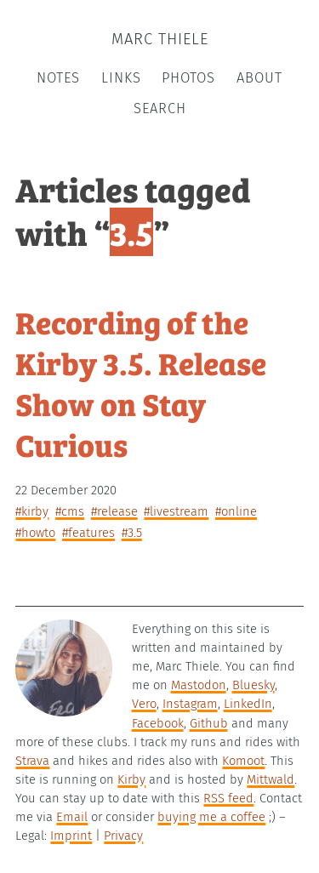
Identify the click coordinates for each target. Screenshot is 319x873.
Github (209, 723)
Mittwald (270, 779)
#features (88, 532)
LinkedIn (248, 703)
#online (236, 511)
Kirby (131, 779)
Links (121, 78)
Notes (58, 78)
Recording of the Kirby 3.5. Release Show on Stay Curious (140, 382)
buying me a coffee (211, 816)
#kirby (31, 511)
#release (114, 511)
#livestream (176, 511)
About (259, 78)
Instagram (190, 703)
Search (160, 108)
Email (72, 816)
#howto (35, 532)
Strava (32, 760)
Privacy (123, 835)
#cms (69, 511)
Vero (144, 703)
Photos (188, 78)
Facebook (158, 723)
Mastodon (198, 685)
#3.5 (132, 532)
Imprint (71, 835)
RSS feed (228, 798)
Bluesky (253, 685)
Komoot (243, 760)
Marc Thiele (159, 39)
